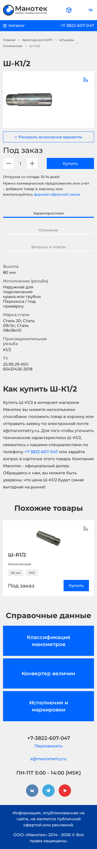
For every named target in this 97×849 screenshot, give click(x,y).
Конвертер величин (48, 673)
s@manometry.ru (48, 758)
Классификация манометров (48, 640)
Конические (13, 46)
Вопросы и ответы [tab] (48, 247)
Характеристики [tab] (48, 213)
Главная (9, 40)
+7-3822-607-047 (77, 25)
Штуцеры (66, 40)
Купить (70, 163)
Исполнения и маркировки (48, 706)
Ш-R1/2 (17, 555)
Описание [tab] (48, 230)
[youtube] (65, 790)
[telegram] (48, 790)
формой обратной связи (57, 194)
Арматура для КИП (37, 40)
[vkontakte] (32, 790)
